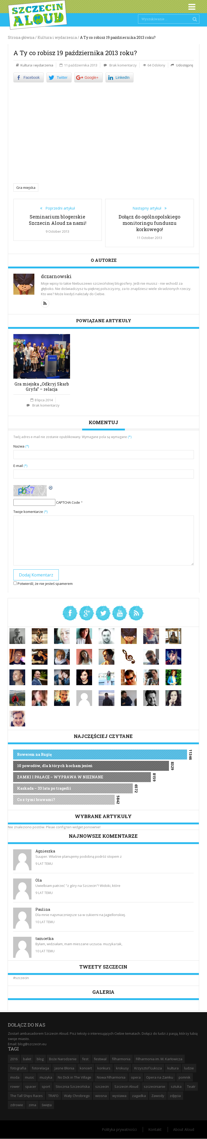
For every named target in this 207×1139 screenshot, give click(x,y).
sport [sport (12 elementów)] (46, 1086)
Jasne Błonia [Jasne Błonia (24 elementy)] (64, 1068)
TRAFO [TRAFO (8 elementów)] (53, 1095)
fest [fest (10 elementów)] (85, 1059)
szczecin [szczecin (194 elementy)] (102, 1086)
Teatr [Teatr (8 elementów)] (191, 1086)
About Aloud (183, 1129)
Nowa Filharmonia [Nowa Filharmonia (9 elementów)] (111, 1077)
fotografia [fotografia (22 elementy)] (18, 1068)
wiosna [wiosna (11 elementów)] (101, 1095)
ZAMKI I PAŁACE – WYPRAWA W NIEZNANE (60, 776)
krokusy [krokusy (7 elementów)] (122, 1068)
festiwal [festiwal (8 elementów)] (100, 1059)
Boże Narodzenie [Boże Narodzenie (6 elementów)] (63, 1059)
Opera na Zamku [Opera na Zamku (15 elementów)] (159, 1077)
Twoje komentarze (30, 511)
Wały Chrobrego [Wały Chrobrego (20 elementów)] (77, 1095)
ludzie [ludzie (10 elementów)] (189, 1068)
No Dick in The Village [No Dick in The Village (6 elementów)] (74, 1077)
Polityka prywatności (119, 1129)
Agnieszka (45, 851)
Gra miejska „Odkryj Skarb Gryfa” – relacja (41, 386)
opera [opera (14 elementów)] (136, 1077)
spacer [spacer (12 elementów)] (30, 1086)
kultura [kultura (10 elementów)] (173, 1068)
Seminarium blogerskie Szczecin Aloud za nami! (57, 220)
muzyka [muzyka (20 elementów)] (46, 1077)
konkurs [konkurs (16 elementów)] (103, 1068)
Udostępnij (184, 65)
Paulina (42, 909)
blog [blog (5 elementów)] (40, 1059)
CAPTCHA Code (68, 502)
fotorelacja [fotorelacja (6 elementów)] (40, 1068)
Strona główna (21, 37)
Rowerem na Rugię (34, 754)
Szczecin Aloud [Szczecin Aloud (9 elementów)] (126, 1086)
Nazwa (21, 446)
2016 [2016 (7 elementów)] (14, 1059)
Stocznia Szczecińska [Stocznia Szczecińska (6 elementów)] (73, 1086)
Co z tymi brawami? (36, 799)
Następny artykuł (148, 208)
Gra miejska (25, 187)
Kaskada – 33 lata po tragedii (44, 788)
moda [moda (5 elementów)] (14, 1077)
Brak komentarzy (123, 65)
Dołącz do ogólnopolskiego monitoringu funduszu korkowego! (149, 223)
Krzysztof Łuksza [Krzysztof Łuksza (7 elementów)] (148, 1068)
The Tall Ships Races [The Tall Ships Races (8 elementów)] (26, 1095)
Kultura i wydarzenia (36, 65)
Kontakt (155, 1129)
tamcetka (44, 938)
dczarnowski (56, 276)
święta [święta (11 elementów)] (47, 1104)
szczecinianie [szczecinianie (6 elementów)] (154, 1086)
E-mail (20, 465)
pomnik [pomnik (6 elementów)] (184, 1077)
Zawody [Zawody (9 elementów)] (157, 1095)
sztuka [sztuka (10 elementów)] (176, 1086)
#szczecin (21, 977)
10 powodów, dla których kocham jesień (54, 765)
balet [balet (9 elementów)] (27, 1059)
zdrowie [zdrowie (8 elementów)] (16, 1104)
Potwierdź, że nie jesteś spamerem (43, 583)
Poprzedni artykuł (58, 208)
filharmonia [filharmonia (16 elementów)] (121, 1059)
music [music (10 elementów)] (29, 1077)
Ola (38, 880)
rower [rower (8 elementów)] (15, 1086)
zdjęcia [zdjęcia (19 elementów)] (175, 1095)
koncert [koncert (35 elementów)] (86, 1068)
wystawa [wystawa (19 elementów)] (119, 1095)
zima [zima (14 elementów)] (32, 1104)
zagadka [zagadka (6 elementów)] (139, 1095)
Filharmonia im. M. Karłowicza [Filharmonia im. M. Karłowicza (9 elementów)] (159, 1059)
